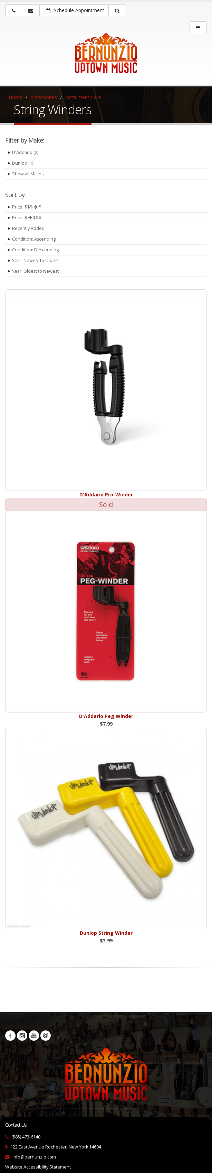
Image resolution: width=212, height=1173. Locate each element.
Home (15, 97)
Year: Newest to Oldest (35, 260)
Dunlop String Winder (106, 933)
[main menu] (198, 27)
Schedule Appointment (75, 10)
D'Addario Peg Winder (106, 716)
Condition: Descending (35, 250)
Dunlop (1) (22, 163)
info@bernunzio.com (34, 1157)
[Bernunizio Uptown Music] (106, 58)
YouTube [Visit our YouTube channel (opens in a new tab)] (34, 1035)
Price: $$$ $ (26, 207)
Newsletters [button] (45, 1035)
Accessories (43, 97)
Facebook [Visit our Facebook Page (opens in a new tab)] (10, 1035)
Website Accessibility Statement (38, 1167)
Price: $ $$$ (26, 218)
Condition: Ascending (34, 239)
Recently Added (28, 228)
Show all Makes (28, 174)
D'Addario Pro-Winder (106, 494)
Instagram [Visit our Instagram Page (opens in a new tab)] (22, 1035)
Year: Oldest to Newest (35, 271)
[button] (117, 10)
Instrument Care (83, 97)
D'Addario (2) (25, 152)
